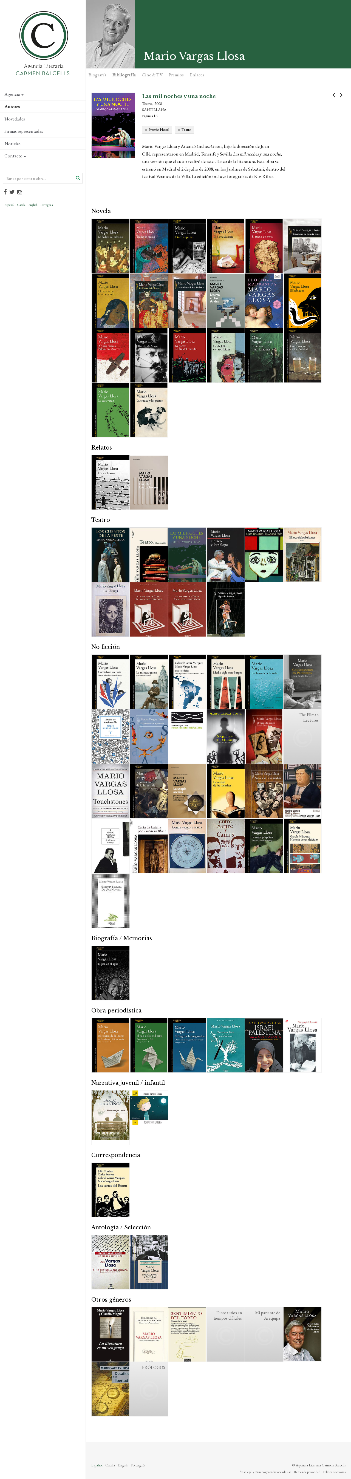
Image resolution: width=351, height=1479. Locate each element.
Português (46, 205)
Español (9, 205)
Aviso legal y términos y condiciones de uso (265, 1472)
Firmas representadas (23, 131)
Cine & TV (152, 75)
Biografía (97, 75)
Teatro (186, 129)
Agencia (14, 94)
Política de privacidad (307, 1472)
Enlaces (197, 75)
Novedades (14, 119)
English (33, 205)
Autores (12, 106)
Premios (176, 75)
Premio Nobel (159, 129)
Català (21, 205)
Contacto (15, 156)
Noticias (12, 143)
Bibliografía (124, 75)
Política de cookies (334, 1472)
